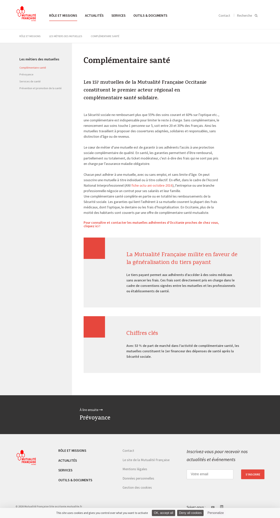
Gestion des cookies (137, 487)
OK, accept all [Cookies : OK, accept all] (163, 513)
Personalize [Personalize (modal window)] (215, 513)
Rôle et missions (63, 15)
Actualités (94, 15)
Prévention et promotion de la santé (40, 88)
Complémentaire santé (32, 67)
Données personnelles (138, 478)
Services (118, 15)
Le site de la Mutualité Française (146, 460)
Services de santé (30, 81)
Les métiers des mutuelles (65, 36)
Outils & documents (150, 15)
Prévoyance (26, 74)
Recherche (244, 15)
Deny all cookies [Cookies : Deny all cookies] (190, 513)
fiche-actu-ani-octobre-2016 (151, 186)
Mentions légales (134, 469)
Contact (224, 15)
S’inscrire (253, 474)
